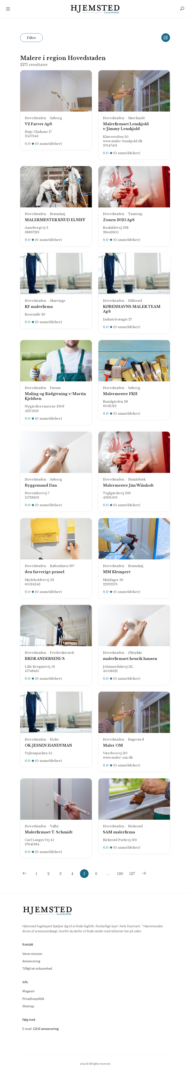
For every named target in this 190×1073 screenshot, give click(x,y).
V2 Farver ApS (38, 124)
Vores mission (32, 954)
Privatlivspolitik (33, 999)
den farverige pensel (44, 572)
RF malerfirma (39, 306)
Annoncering (31, 961)
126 (120, 873)
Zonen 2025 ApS (119, 220)
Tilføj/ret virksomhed (37, 968)
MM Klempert (117, 572)
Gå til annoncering (46, 1029)
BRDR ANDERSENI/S (45, 658)
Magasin (28, 991)
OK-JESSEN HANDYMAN (48, 745)
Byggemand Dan (41, 485)
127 (132, 873)
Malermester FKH (120, 394)
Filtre (31, 38)
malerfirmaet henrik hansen (130, 658)
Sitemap (28, 1006)
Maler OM (113, 745)
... (108, 873)
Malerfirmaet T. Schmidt (49, 832)
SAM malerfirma (119, 832)
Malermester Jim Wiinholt (128, 485)
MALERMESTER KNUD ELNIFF (55, 220)
